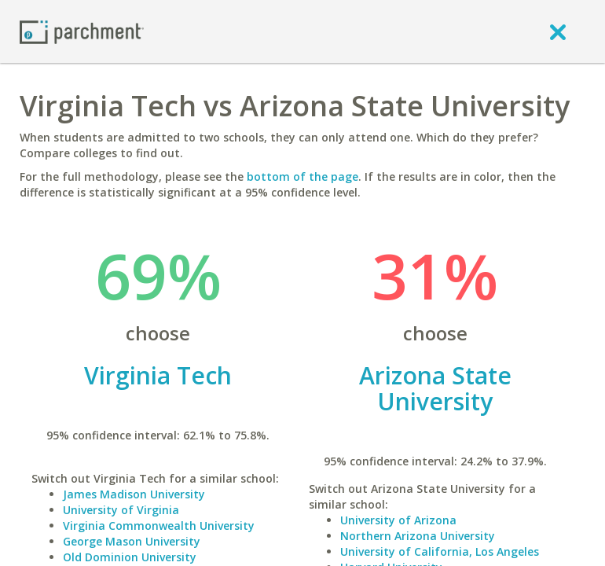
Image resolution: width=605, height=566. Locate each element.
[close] (558, 31)
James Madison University (134, 494)
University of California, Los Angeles (439, 551)
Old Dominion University (129, 556)
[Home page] (82, 31)
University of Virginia (121, 509)
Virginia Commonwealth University (159, 525)
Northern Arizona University (417, 535)
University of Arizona (398, 520)
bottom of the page (302, 176)
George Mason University (131, 541)
